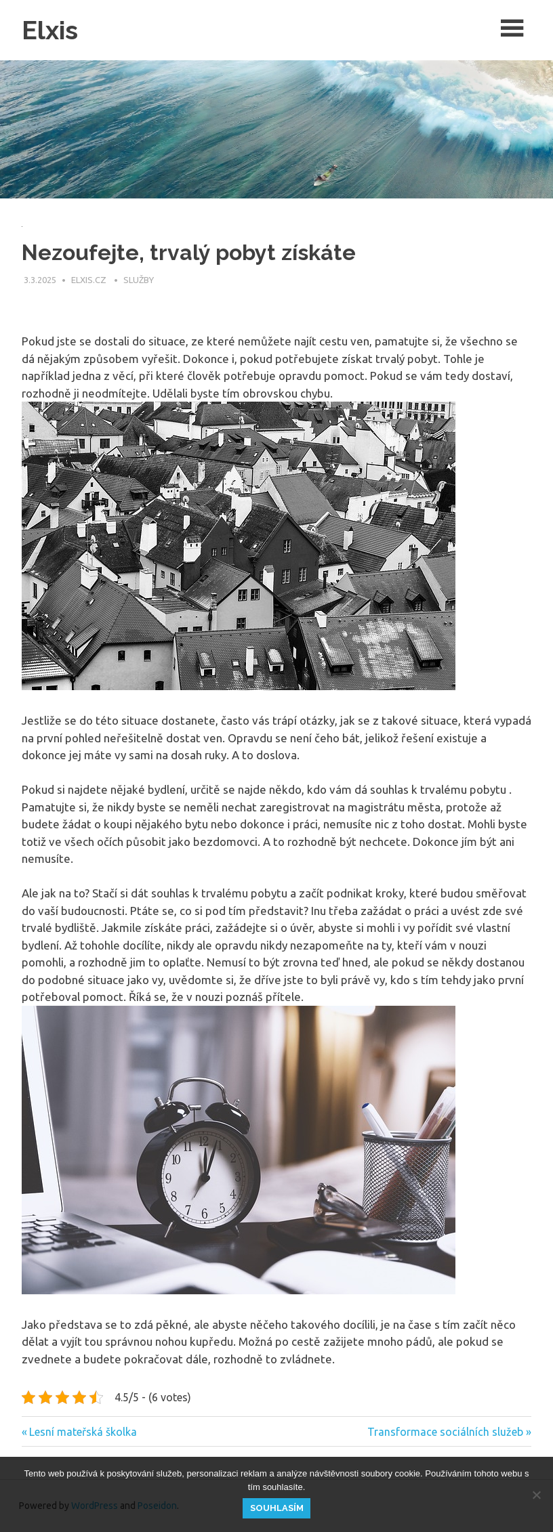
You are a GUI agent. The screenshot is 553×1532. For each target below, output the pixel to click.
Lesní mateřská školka (82, 1432)
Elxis (50, 30)
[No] (536, 1495)
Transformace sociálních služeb (445, 1432)
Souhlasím (277, 1508)
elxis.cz (89, 279)
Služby (138, 279)
